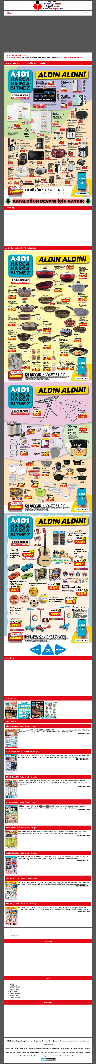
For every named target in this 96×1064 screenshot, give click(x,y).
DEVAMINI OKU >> (83, 734)
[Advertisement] (48, 34)
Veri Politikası (15, 986)
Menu (9, 13)
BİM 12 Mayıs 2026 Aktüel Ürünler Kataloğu (21, 777)
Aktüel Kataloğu (72, 1056)
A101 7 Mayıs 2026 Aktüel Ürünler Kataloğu (21, 853)
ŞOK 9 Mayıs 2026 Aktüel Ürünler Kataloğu (21, 878)
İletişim (12, 984)
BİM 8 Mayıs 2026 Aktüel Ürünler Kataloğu (21, 828)
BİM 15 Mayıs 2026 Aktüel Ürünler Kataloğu (21, 726)
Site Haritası (52, 1052)
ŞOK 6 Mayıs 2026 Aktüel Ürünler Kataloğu (21, 904)
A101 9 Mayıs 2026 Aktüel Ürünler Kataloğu (21, 802)
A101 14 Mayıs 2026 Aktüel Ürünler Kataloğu (39, 57)
